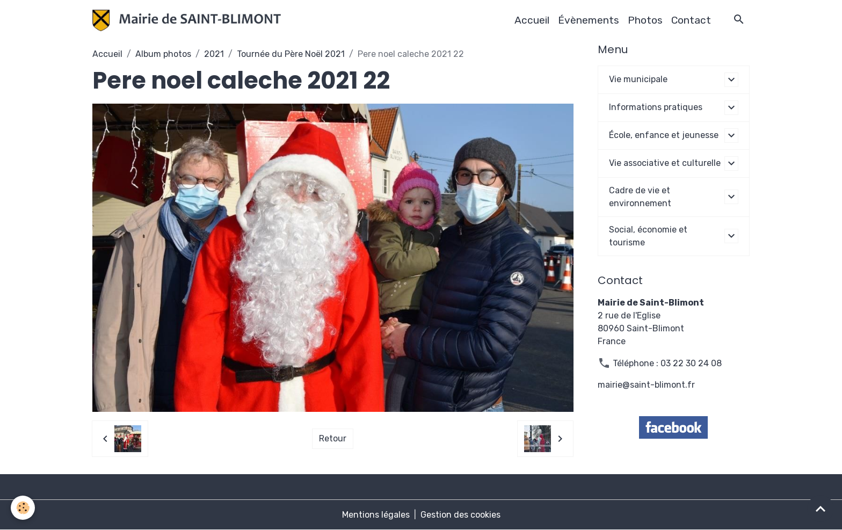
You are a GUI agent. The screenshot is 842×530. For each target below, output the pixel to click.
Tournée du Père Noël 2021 (291, 54)
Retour (332, 438)
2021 (214, 54)
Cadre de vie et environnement (640, 196)
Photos (645, 20)
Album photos (163, 54)
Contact (691, 20)
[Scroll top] (820, 508)
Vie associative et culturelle (665, 163)
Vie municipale (638, 79)
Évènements (588, 20)
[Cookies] (23, 508)
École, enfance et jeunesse (663, 135)
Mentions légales (376, 515)
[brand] (189, 20)
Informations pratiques (655, 107)
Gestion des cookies (460, 515)
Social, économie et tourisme (648, 236)
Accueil (531, 20)
